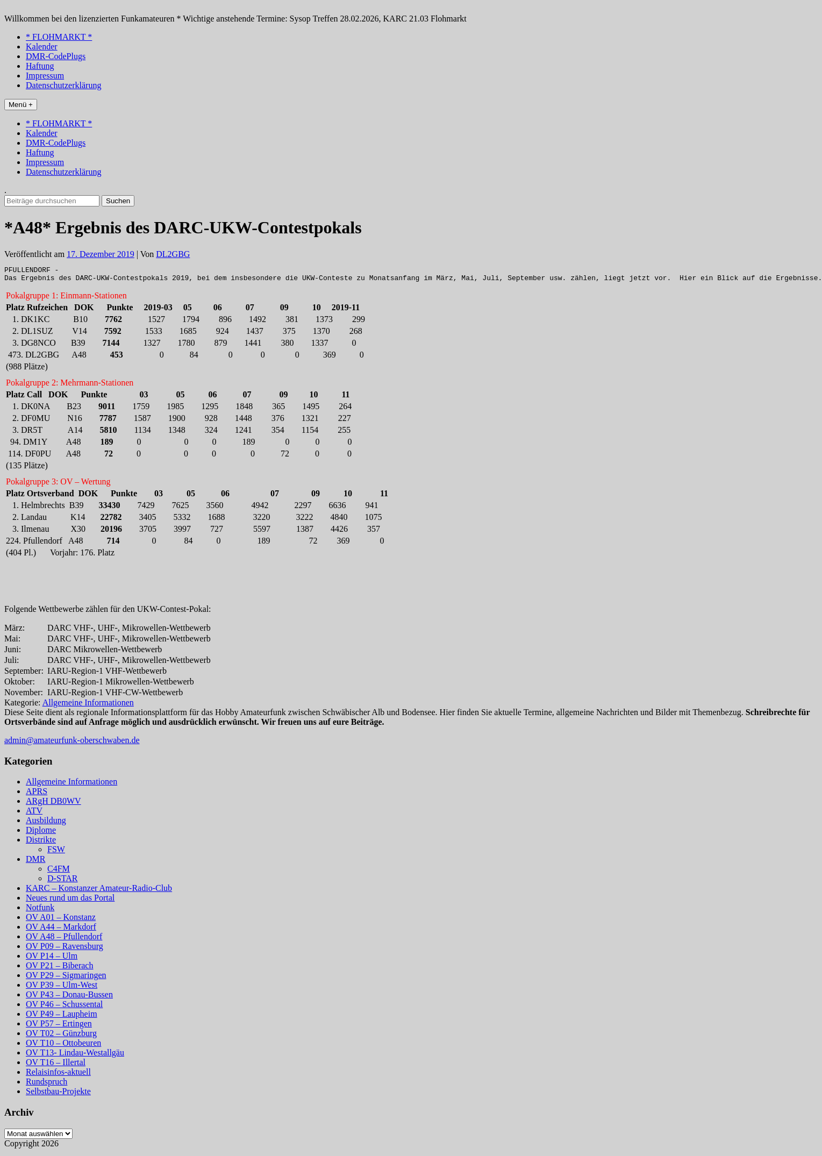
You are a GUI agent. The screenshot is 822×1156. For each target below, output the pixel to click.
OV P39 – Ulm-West (61, 988)
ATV (34, 813)
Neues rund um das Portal (70, 900)
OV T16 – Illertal (55, 1065)
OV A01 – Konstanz (61, 920)
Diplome (41, 833)
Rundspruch (46, 1084)
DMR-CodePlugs (55, 56)
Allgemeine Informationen (88, 705)
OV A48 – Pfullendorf (64, 939)
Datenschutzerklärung (63, 85)
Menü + (21, 105)
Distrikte (41, 842)
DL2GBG (173, 254)
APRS (36, 794)
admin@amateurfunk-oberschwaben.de (72, 743)
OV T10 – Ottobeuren (63, 1046)
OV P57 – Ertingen (59, 1026)
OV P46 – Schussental (64, 1007)
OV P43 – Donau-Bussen (69, 997)
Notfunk (40, 910)
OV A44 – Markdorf (61, 929)
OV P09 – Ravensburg (64, 949)
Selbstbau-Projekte (58, 1094)
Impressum (45, 75)
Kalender (42, 46)
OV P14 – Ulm (51, 959)
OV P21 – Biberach (59, 968)
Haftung (40, 65)
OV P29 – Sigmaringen (66, 978)
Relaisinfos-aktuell (58, 1075)
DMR (35, 862)
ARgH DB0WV (53, 804)
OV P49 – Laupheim (61, 1017)
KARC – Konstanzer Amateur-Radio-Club (99, 891)
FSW (56, 852)
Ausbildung (46, 823)
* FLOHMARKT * (59, 36)
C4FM (58, 871)
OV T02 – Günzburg (61, 1036)
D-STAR (62, 881)
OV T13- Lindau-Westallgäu (75, 1055)
